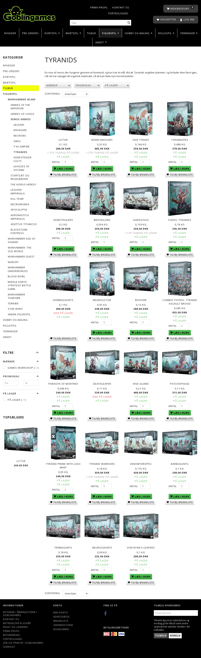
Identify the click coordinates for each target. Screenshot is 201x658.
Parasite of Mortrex (63, 383)
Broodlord (102, 219)
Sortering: (53, 93)
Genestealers (63, 219)
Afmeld (175, 634)
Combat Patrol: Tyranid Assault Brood (180, 301)
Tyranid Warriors (102, 463)
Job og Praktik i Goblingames (23, 641)
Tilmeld (161, 634)
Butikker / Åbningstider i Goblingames (20, 612)
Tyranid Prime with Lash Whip (63, 464)
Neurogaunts (102, 546)
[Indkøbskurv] (181, 9)
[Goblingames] (29, 12)
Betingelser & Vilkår (17, 621)
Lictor (21, 461)
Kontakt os (120, 7)
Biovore (141, 299)
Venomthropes (141, 463)
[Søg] (129, 23)
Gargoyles (141, 219)
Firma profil (99, 7)
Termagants (63, 546)
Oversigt (9, 645)
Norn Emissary (102, 139)
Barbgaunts (180, 463)
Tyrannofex (179, 139)
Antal (56, 161)
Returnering (11, 633)
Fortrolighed (118, 13)
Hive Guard (141, 383)
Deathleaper (102, 383)
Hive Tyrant (141, 139)
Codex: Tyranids (179, 219)
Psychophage (180, 383)
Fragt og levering (15, 625)
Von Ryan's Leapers (141, 546)
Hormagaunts (63, 299)
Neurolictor (102, 299)
